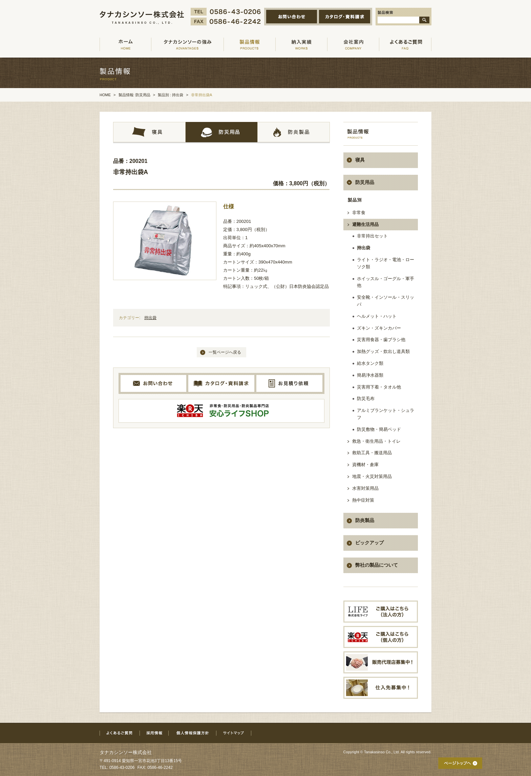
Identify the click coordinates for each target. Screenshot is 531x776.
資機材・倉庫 (365, 464)
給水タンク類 (370, 363)
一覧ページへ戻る (225, 352)
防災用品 (364, 182)
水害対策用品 (365, 488)
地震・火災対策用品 (372, 476)
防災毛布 (366, 398)
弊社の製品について (376, 565)
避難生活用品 (365, 224)
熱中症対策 (363, 500)
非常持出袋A (130, 172)
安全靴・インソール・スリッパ (385, 301)
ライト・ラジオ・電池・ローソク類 (385, 263)
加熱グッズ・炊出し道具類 (383, 351)
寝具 (360, 160)
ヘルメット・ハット (377, 316)
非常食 (358, 212)
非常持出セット (372, 235)
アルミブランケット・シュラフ (385, 414)
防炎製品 (364, 520)
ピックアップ (369, 542)
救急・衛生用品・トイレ (376, 441)
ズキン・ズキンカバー (379, 328)
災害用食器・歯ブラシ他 (381, 339)
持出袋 (150, 317)
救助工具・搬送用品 (372, 452)
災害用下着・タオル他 (379, 387)
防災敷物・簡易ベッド (379, 429)
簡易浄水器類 (370, 375)
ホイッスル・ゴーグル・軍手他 (385, 282)
